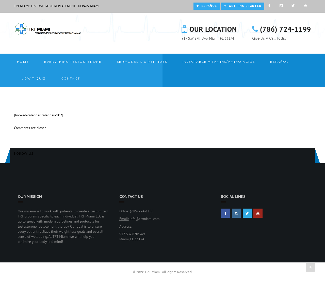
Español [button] (279, 62)
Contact (70, 78)
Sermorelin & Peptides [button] (142, 62)
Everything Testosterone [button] (73, 62)
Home (23, 62)
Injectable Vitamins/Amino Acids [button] (219, 62)
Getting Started (242, 6)
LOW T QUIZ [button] (34, 78)
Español (207, 6)
